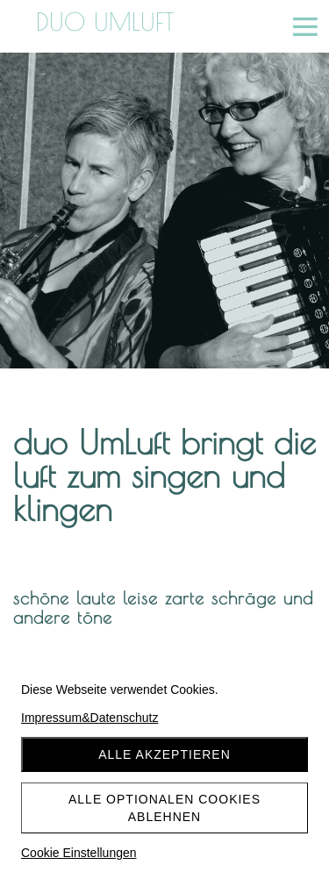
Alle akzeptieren (164, 754)
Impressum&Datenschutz (89, 718)
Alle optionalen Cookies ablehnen (164, 808)
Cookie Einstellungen (79, 853)
